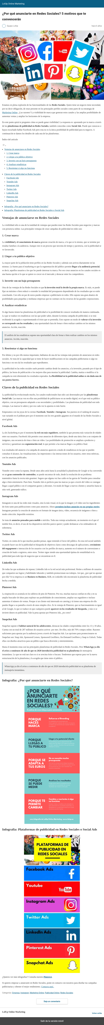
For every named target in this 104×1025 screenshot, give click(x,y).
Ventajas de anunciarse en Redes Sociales (22, 149)
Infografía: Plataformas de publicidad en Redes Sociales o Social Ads (34, 210)
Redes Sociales (66, 993)
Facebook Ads (12, 178)
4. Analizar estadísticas (16, 164)
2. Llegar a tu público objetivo (19, 157)
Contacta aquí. (47, 986)
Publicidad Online (52, 993)
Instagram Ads (12, 185)
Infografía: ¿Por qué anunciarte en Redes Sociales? (26, 206)
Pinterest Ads (12, 197)
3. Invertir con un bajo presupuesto (21, 160)
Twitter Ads (11, 189)
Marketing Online (10, 112)
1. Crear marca (12, 153)
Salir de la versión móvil (52, 1021)
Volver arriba (97, 1013)
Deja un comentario (52, 1001)
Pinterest (48, 977)
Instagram (25, 993)
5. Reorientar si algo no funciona (20, 168)
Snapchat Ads (12, 200)
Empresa (16, 993)
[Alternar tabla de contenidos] (4, 145)
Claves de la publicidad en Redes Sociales (22, 174)
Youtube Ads (12, 182)
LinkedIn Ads (12, 193)
